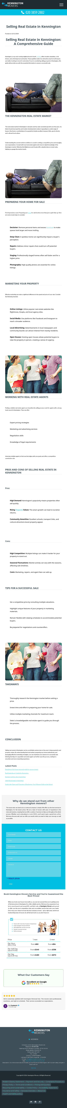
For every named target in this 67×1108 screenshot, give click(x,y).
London (38, 56)
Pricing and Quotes (42, 1085)
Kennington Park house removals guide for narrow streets (21, 769)
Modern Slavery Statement (13, 1082)
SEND (10, 884)
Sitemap (33, 1068)
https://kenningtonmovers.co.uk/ (35, 1061)
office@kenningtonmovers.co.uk (35, 1059)
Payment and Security (35, 1082)
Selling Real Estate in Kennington (14, 780)
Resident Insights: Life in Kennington (15, 777)
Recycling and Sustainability (14, 1088)
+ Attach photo (13, 878)
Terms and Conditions (24, 1085)
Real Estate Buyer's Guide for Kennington (17, 773)
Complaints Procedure (55, 1082)
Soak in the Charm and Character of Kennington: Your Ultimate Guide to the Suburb (29, 784)
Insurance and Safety (11, 1091)
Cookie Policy (32, 1088)
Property (19, 510)
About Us (41, 1091)
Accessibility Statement (48, 1088)
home (29, 213)
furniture (49, 227)
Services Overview (28, 1091)
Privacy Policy (8, 1085)
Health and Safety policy (12, 1094)
